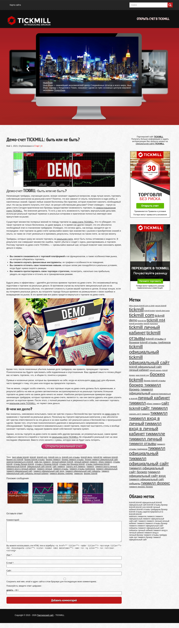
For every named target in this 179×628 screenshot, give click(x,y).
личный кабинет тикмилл (85, 462)
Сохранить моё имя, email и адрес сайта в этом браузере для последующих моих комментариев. (51, 586)
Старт (37, 146)
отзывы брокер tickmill (23, 464)
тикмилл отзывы (60, 469)
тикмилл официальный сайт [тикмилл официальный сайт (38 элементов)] (149, 461)
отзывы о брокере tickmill (46, 464)
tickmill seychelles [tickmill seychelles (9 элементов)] (136, 324)
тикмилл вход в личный (106, 466)
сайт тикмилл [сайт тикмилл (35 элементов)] (154, 408)
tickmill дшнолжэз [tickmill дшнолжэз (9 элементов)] (151, 324)
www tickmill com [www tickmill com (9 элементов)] (142, 375)
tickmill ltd (97, 457)
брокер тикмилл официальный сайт (101, 459)
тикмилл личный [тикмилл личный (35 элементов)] (145, 438)
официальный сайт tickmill (39, 466)
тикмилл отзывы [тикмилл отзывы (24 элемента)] (142, 444)
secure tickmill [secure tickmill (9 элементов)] (160, 306)
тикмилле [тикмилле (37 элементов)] (155, 433)
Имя (9, 560)
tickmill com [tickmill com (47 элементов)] (141, 315)
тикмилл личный (44, 469)
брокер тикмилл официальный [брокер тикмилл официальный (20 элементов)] (141, 391)
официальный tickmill (16, 466)
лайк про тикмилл (42, 462)
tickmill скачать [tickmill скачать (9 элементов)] (156, 370)
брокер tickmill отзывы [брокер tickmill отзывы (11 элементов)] (155, 380)
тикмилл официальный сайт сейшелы (82, 471)
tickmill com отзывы (71, 457)
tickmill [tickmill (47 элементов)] (136, 309)
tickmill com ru (54, 457)
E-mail (9, 568)
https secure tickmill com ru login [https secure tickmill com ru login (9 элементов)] (142, 306)
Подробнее (59, 90)
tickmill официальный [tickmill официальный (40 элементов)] (144, 349)
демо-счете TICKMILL (83, 222)
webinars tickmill (110, 457)
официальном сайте (150, 144)
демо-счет (95, 380)
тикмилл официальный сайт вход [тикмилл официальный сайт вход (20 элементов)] (147, 474)
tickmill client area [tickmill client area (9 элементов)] (163, 311)
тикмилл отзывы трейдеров (82, 469)
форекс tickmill (90, 473)
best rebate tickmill (20, 457)
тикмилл (90, 466)
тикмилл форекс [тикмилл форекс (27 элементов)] (155, 483)
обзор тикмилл (105, 462)
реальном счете (65, 239)
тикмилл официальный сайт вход (48, 471)
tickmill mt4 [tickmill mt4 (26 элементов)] (156, 320)
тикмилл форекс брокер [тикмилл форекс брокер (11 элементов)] (141, 486)
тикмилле (78, 473)
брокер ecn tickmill (14, 459)
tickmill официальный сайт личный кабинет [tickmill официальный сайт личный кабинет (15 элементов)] (145, 368)
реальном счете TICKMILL (22, 403)
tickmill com (42, 457)
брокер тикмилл (53, 459)
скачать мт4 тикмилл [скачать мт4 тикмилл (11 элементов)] (139, 414)
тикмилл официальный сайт (19, 471)
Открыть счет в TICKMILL (153, 19)
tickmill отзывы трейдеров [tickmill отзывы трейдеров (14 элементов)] (155, 342)
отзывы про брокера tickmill (72, 464)
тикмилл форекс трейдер (61, 473)
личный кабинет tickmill (62, 462)
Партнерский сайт (45, 620)
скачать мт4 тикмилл (75, 466)
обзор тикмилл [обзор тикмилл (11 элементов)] (153, 403)
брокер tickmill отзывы (34, 459)
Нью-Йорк (48, 82)
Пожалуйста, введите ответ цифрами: (24, 591)
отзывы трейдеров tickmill (98, 464)
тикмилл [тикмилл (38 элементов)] (159, 413)
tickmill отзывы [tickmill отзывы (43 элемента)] (145, 335)
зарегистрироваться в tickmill (19, 462)
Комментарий (12, 520)
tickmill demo (86, 457)
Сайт (8, 575)
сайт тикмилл (59, 466)
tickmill (33, 457)
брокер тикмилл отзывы (73, 459)
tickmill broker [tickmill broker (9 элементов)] (149, 311)
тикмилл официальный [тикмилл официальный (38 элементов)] (147, 451)
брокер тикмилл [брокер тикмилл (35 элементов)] (145, 385)
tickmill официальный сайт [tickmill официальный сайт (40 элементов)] (149, 360)
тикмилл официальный (106, 469)
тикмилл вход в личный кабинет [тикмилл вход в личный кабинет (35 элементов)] (145, 428)
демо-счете (110, 414)
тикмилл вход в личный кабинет (21, 469)
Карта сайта (15, 5)
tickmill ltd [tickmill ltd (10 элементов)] (142, 321)
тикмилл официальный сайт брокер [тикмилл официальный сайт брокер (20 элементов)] (146, 470)
